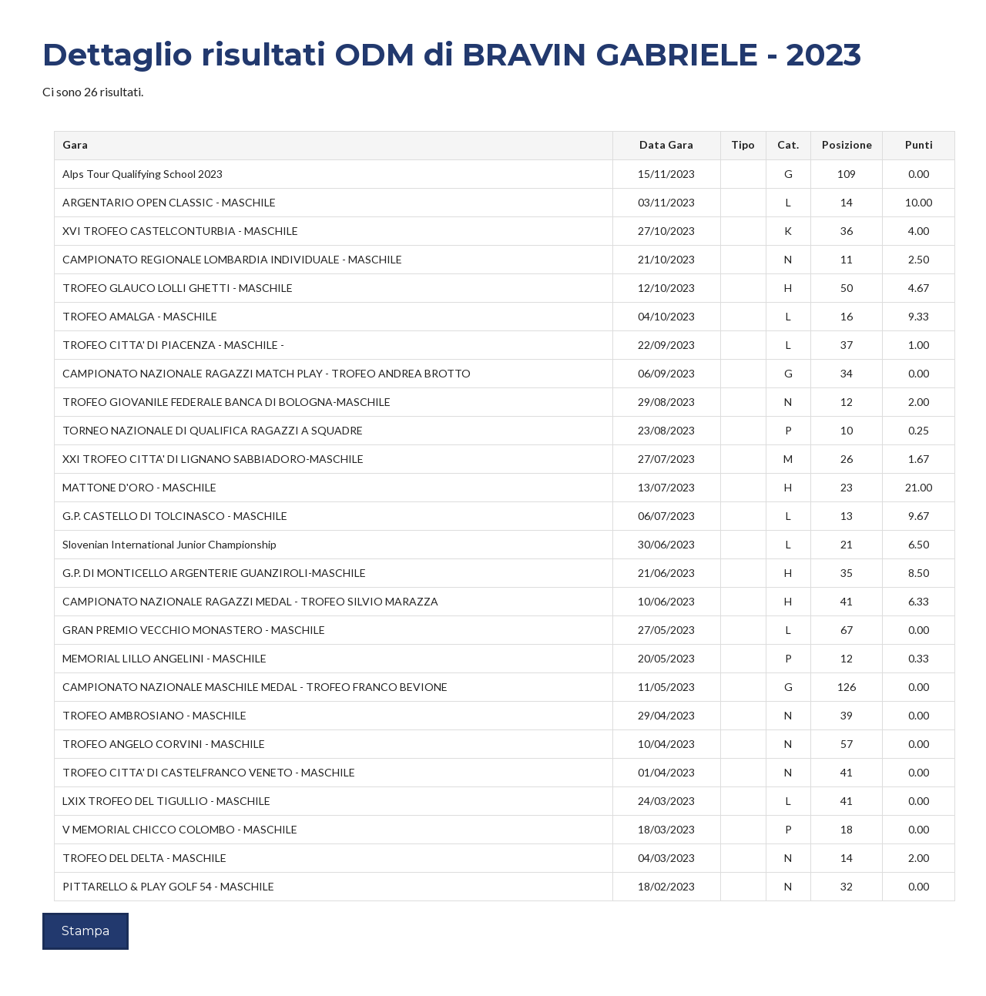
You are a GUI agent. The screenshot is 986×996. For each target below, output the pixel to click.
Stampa (85, 931)
